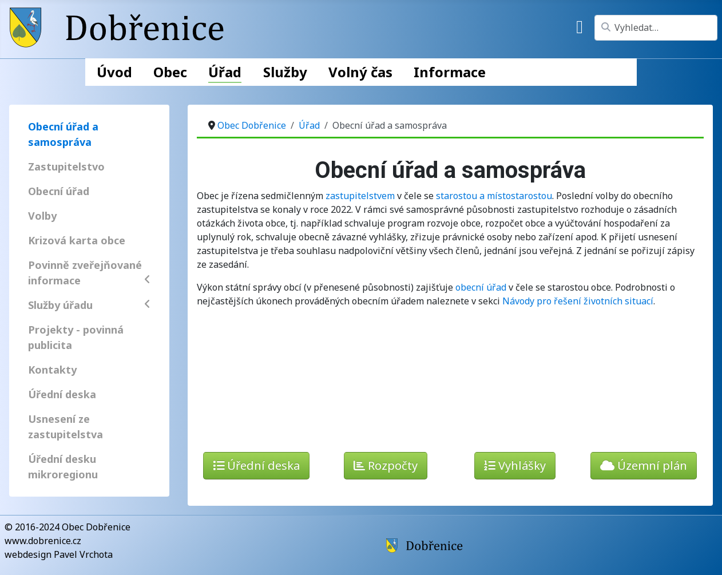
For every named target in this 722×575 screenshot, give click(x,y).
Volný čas (360, 71)
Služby (285, 71)
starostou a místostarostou (494, 195)
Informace (450, 71)
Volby (42, 216)
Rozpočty (386, 465)
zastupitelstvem (360, 195)
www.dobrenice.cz (43, 540)
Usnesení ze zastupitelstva (65, 426)
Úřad (224, 71)
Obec (170, 71)
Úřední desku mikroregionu (63, 466)
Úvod (114, 71)
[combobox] (655, 28)
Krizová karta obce (76, 240)
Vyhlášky (515, 465)
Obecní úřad (58, 191)
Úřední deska (62, 394)
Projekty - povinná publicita (76, 337)
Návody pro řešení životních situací (577, 301)
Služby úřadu (89, 305)
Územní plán (643, 465)
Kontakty (52, 369)
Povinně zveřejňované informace (89, 272)
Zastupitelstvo (66, 166)
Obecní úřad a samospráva (63, 134)
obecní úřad (480, 287)
